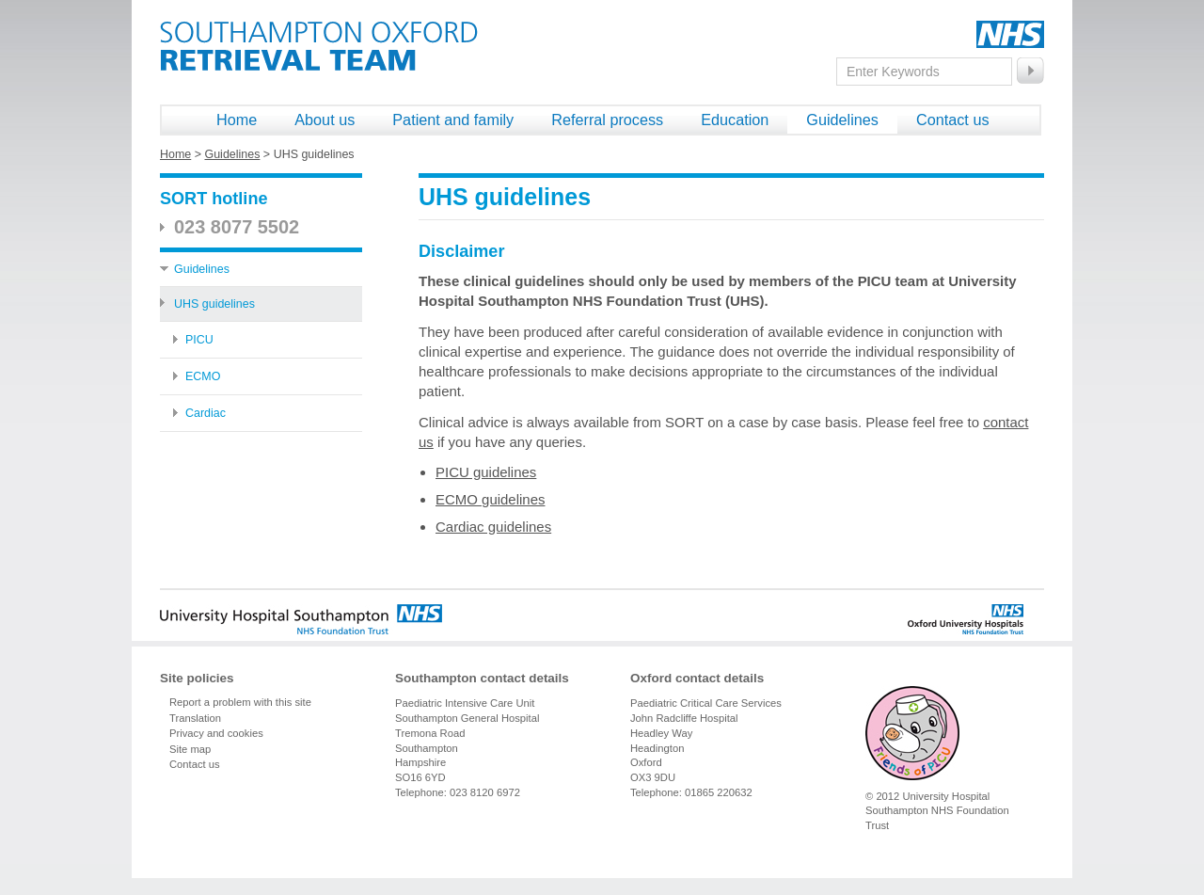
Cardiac (205, 413)
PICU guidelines (486, 472)
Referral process (607, 119)
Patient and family (453, 119)
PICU (199, 339)
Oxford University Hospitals (932, 619)
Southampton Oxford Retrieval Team (319, 46)
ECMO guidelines (490, 499)
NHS (1010, 34)
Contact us (953, 119)
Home (236, 119)
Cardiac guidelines (493, 527)
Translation (195, 718)
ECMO (202, 376)
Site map (190, 749)
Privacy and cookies (216, 733)
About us (324, 119)
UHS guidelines (214, 304)
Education (734, 119)
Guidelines (842, 119)
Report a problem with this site (240, 702)
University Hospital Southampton (301, 619)
